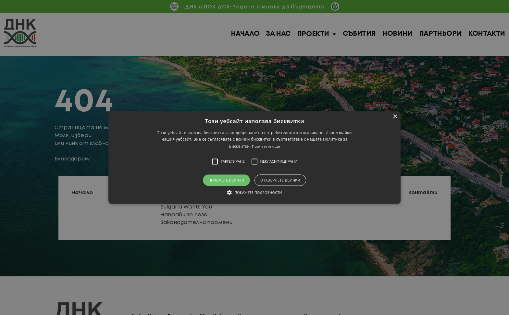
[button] (254, 157)
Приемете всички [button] (226, 180)
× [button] (394, 116)
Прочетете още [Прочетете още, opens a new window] (266, 146)
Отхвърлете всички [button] (280, 180)
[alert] (254, 157)
